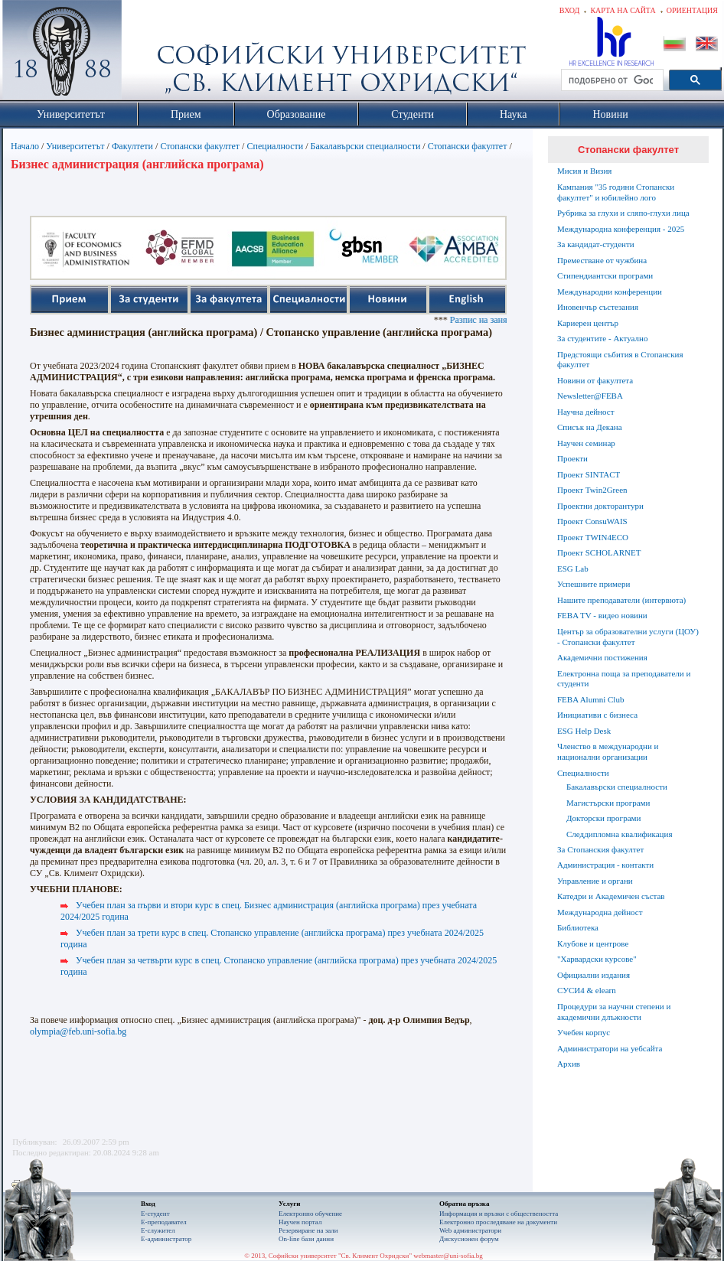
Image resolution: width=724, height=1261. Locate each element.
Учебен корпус (583, 1032)
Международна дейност (600, 912)
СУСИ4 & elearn (586, 990)
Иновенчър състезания (597, 306)
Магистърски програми (608, 802)
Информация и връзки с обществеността (498, 1213)
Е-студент (155, 1213)
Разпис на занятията (500, 319)
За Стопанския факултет (600, 849)
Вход (569, 10)
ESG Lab (573, 568)
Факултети (132, 146)
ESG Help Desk (584, 730)
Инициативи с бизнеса (597, 714)
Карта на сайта (622, 10)
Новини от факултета (595, 380)
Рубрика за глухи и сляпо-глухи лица (623, 212)
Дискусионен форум (469, 1239)
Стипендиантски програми (605, 275)
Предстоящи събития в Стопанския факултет (620, 360)
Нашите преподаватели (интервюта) (621, 599)
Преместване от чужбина (602, 260)
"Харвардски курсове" (597, 958)
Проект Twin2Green (592, 489)
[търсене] (611, 80)
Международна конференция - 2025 (620, 228)
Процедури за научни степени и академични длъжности (613, 1012)
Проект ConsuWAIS (592, 521)
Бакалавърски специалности (366, 146)
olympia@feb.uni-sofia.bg (78, 1031)
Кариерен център (587, 322)
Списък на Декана (589, 427)
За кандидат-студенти (595, 244)
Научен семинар (586, 443)
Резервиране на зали (308, 1230)
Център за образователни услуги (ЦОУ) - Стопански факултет (628, 637)
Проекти (572, 458)
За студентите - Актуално (602, 338)
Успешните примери (593, 583)
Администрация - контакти (605, 864)
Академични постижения (602, 657)
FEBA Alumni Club (590, 699)
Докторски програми (603, 818)
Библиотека (577, 927)
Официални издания (593, 974)
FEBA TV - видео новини (602, 615)
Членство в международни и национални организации (607, 751)
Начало (25, 146)
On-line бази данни (306, 1239)
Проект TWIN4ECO (592, 537)
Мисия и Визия (584, 170)
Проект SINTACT (588, 474)
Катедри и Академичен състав (611, 896)
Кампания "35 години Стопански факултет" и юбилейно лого (615, 192)
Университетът (75, 146)
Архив (568, 1063)
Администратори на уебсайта (609, 1048)
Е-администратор (166, 1239)
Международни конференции (609, 291)
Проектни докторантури (600, 505)
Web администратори (470, 1230)
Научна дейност (586, 411)
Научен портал (300, 1222)
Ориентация (692, 10)
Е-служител (158, 1230)
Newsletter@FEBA (590, 395)
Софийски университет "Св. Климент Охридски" (148, 53)
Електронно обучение (310, 1213)
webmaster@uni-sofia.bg (448, 1255)
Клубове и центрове (592, 943)
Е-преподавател (164, 1222)
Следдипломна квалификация (619, 834)
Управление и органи (595, 880)
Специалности (274, 146)
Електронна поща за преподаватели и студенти (623, 679)
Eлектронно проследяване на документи (498, 1222)
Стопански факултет (200, 146)
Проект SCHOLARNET (599, 552)
